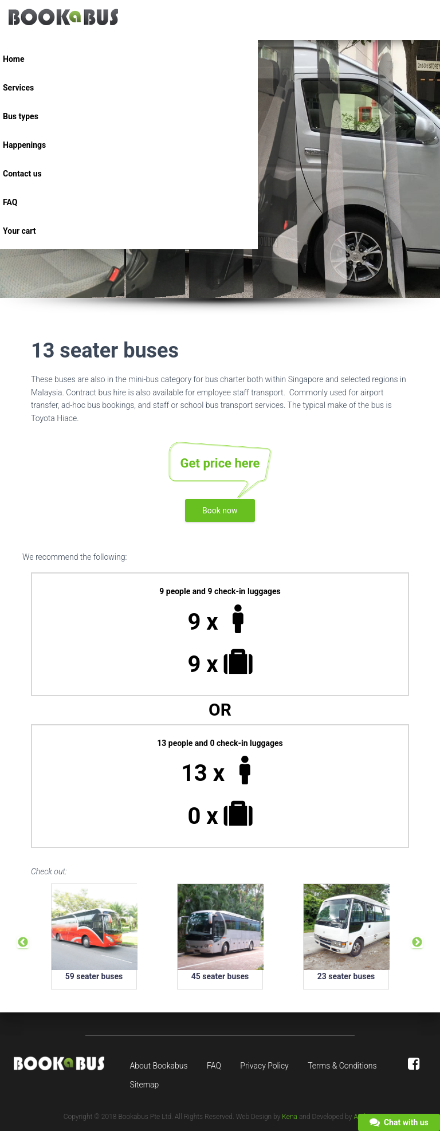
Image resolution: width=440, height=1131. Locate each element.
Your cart (19, 230)
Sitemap (144, 1084)
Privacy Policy (264, 1065)
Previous (23, 942)
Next (417, 942)
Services (18, 87)
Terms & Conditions (342, 1065)
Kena (289, 1117)
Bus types (20, 116)
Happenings (24, 145)
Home (13, 59)
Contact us (22, 173)
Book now (220, 510)
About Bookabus (159, 1065)
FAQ (10, 202)
